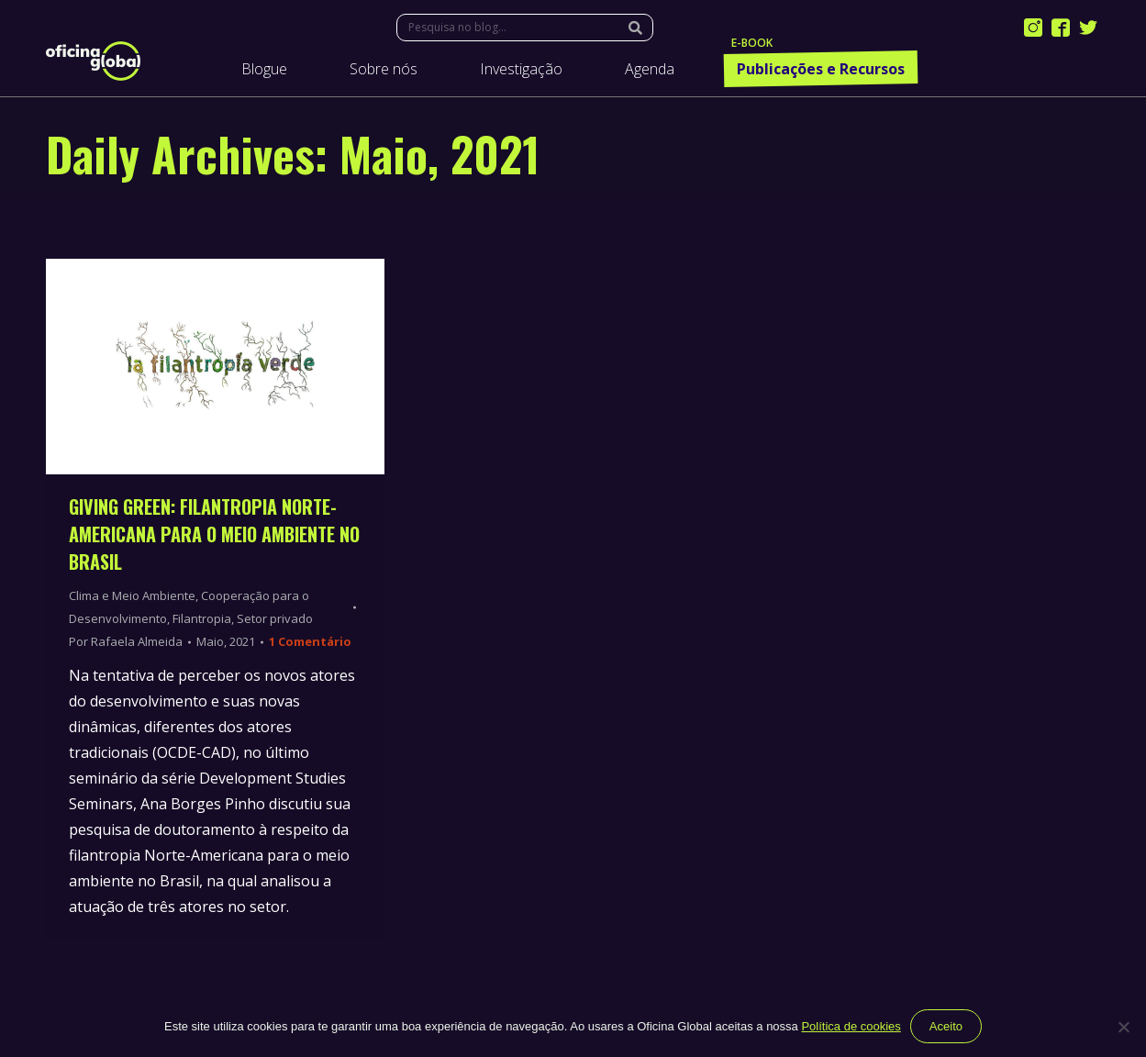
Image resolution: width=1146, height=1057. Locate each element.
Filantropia (201, 618)
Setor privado (275, 618)
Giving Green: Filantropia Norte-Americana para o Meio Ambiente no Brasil (214, 534)
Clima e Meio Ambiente (132, 595)
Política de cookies (850, 1026)
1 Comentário (310, 641)
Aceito (945, 1026)
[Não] (1123, 1027)
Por (126, 641)
